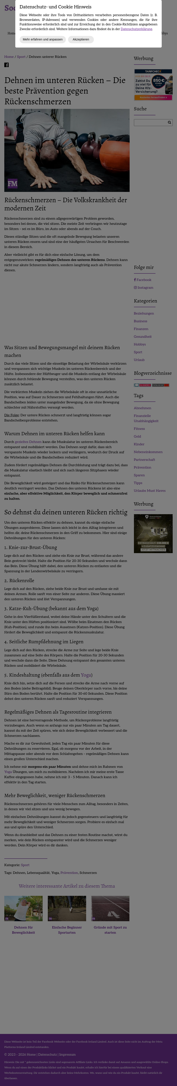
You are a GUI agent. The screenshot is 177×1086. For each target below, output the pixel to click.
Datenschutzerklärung (136, 29)
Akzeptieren (81, 39)
